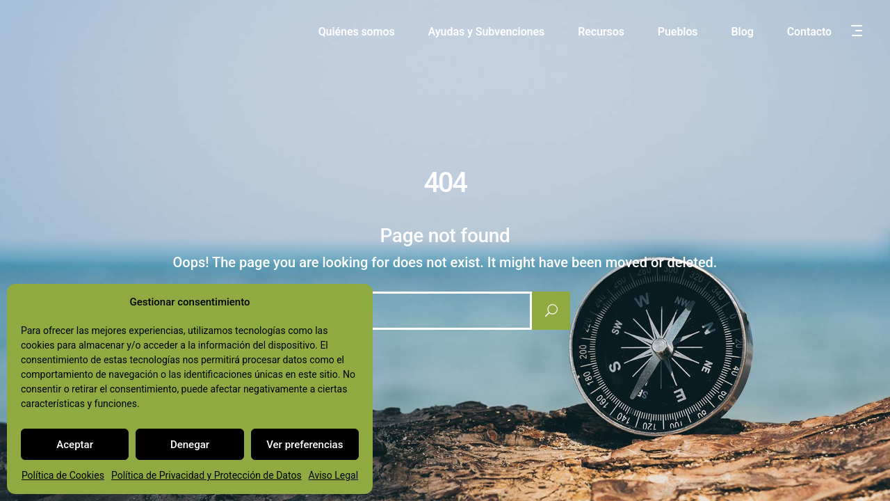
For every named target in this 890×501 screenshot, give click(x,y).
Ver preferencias (304, 444)
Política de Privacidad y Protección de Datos (206, 475)
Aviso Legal (334, 475)
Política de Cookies (63, 475)
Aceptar (74, 444)
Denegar (189, 444)
